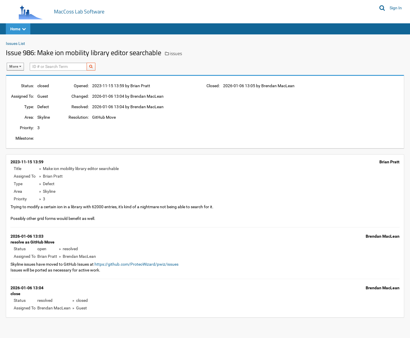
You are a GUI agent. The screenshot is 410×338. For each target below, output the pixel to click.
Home (18, 29)
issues (176, 53)
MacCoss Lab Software (79, 11)
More (15, 66)
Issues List (15, 43)
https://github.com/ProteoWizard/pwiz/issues (136, 264)
